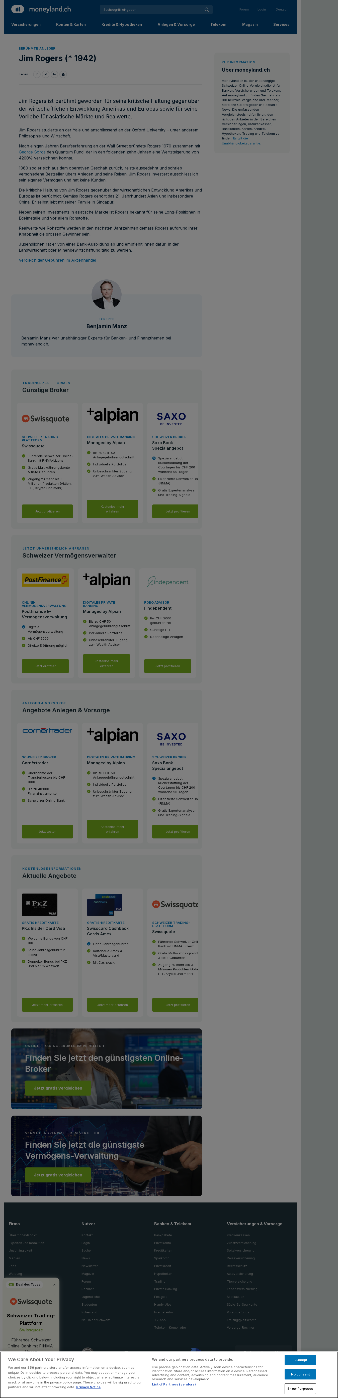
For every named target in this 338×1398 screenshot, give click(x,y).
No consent (300, 1374)
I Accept (300, 1360)
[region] (169, 1374)
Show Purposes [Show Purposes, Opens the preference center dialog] (300, 1388)
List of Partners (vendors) (174, 1384)
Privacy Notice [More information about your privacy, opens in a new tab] (88, 1387)
